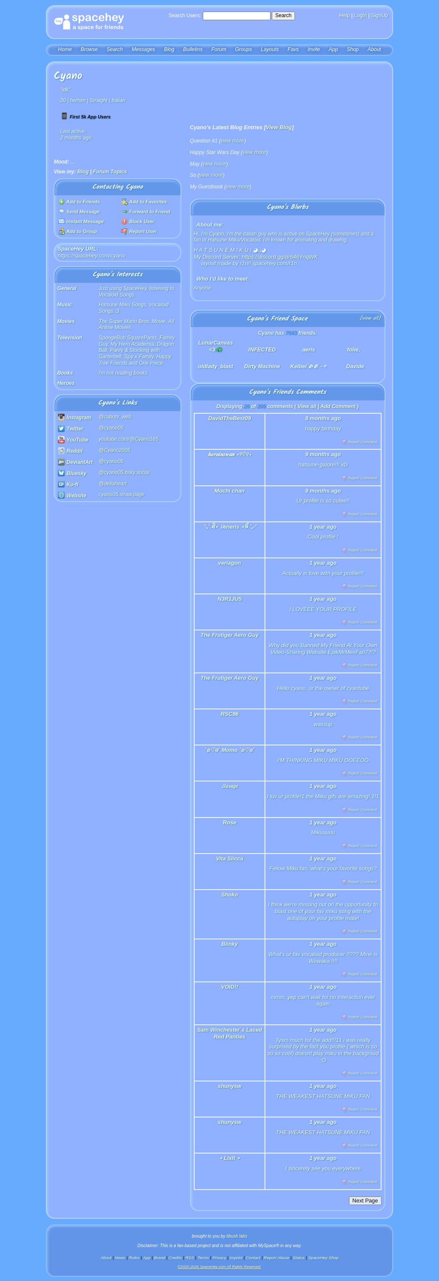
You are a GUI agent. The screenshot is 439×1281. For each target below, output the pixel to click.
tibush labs (236, 1236)
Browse (89, 49)
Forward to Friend (145, 211)
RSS (189, 1257)
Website (72, 496)
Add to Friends (79, 201)
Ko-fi (68, 485)
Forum (218, 49)
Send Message (79, 211)
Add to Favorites (144, 201)
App (333, 49)
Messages (143, 49)
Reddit (70, 451)
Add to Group (77, 231)
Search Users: (184, 15)
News (120, 1257)
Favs (293, 49)
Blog (169, 49)
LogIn (360, 15)
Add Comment (337, 406)
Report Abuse (276, 1257)
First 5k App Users (85, 116)
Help (344, 15)
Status (299, 1257)
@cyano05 (111, 428)
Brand (159, 1257)
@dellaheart (112, 484)
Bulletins (192, 49)
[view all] (370, 318)
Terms (203, 1257)
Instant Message (81, 221)
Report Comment (359, 442)
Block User (137, 221)
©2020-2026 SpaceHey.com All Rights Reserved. (219, 1267)
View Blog (279, 127)
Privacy (219, 1257)
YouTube (73, 440)
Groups (243, 49)
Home (65, 49)
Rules (134, 1257)
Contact (253, 1257)
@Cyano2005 (114, 450)
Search (283, 15)
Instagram (74, 418)
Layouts (270, 49)
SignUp (379, 15)
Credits (175, 1257)
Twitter (71, 429)
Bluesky (72, 473)
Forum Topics (110, 172)
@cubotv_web (115, 417)
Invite (313, 49)
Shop (353, 49)
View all (307, 406)
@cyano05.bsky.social (124, 472)
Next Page (365, 1200)
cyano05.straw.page (121, 494)
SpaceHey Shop (323, 1257)
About (374, 49)
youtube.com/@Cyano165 (128, 439)
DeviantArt (75, 462)
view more (232, 141)
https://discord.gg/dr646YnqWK (280, 257)
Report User (138, 231)
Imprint (236, 1257)
